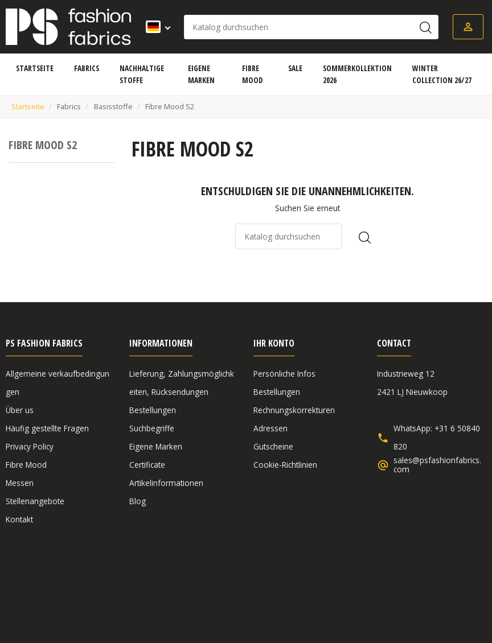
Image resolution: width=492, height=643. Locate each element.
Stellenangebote (35, 501)
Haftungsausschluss (178, 580)
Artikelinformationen (166, 482)
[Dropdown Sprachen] (154, 26)
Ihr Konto (273, 343)
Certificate (147, 464)
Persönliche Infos (284, 373)
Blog (137, 501)
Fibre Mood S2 (43, 144)
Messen (20, 482)
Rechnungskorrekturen (294, 410)
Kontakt (19, 519)
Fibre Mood (26, 464)
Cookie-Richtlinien (285, 464)
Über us (20, 410)
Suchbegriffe (151, 428)
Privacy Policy (30, 446)
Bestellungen (152, 410)
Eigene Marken (155, 446)
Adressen (270, 428)
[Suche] (311, 27)
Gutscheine (273, 446)
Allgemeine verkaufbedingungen (64, 580)
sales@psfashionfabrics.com (437, 465)
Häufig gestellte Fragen (47, 428)
